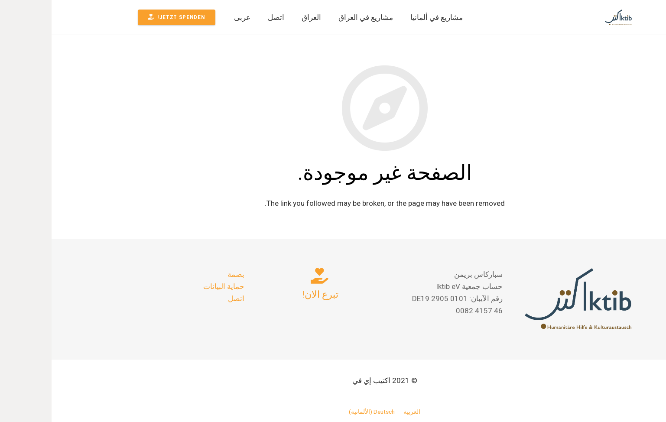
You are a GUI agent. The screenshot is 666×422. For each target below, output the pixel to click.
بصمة (184, 274)
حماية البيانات (172, 286)
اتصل (184, 298)
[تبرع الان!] (268, 276)
